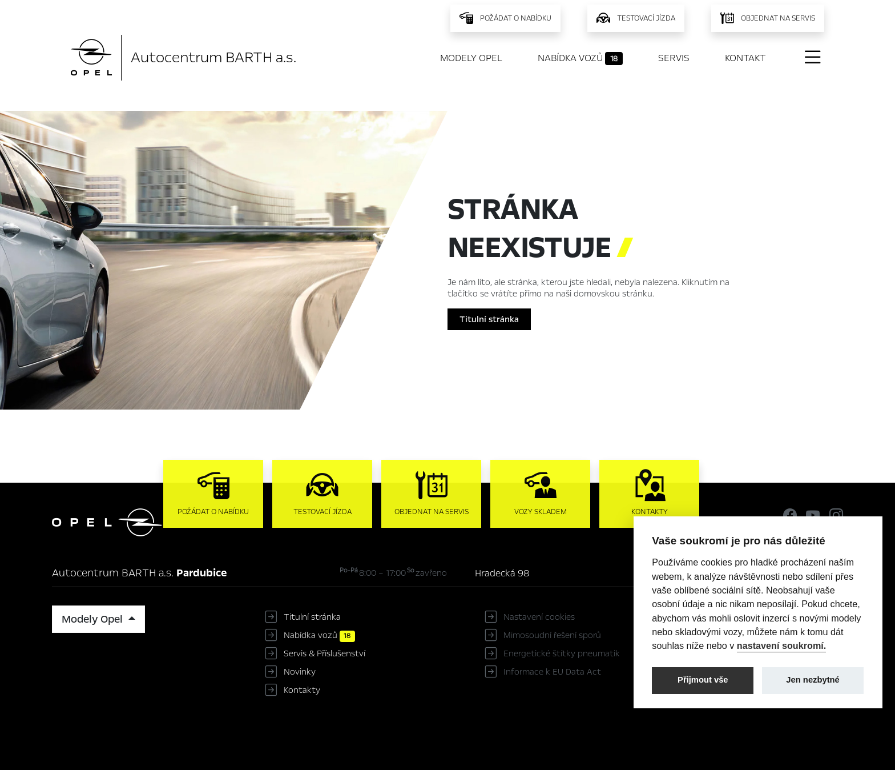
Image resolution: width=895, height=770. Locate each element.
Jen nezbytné (812, 679)
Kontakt (745, 58)
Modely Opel (471, 58)
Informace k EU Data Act (552, 671)
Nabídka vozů (580, 58)
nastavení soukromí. (782, 645)
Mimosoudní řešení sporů (552, 635)
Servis (674, 58)
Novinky (300, 671)
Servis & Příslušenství (324, 653)
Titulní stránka (489, 319)
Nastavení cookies (539, 617)
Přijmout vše (703, 679)
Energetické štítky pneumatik (561, 653)
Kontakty (302, 690)
